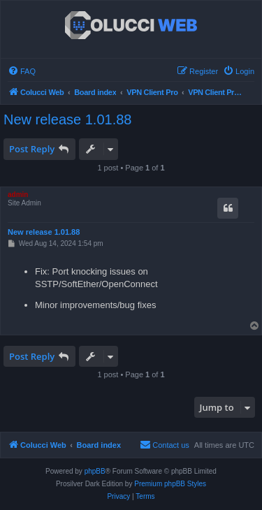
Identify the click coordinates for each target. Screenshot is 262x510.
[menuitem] (22, 71)
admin (18, 194)
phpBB (95, 471)
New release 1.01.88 (67, 119)
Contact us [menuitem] (164, 444)
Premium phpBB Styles (170, 484)
